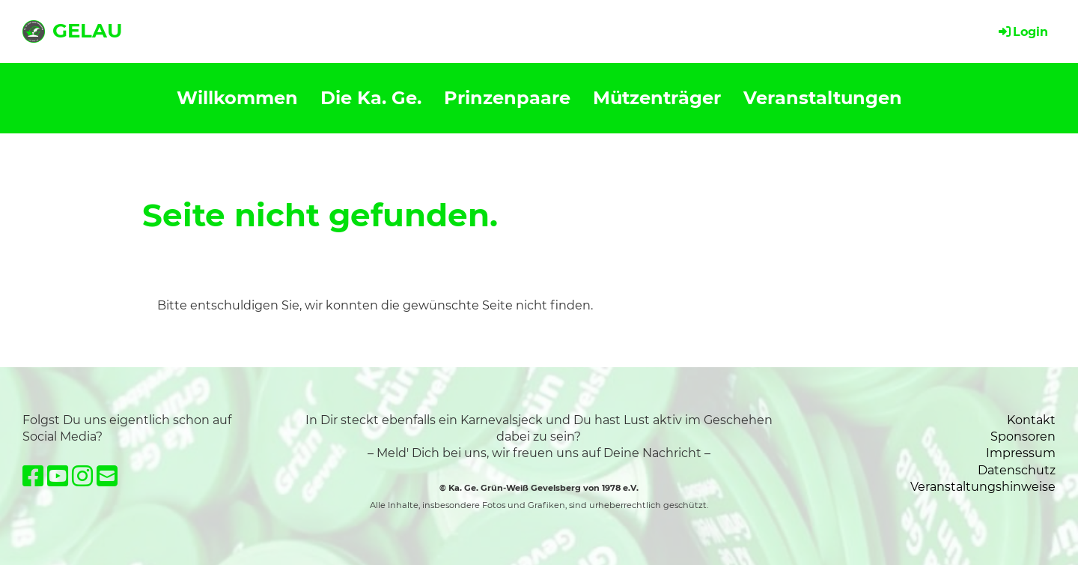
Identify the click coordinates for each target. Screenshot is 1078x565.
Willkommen (237, 98)
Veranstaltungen (822, 98)
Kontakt (1031, 420)
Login (1022, 32)
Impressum (1021, 453)
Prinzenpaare (507, 98)
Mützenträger (657, 98)
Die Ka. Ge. (370, 98)
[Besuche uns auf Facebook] (32, 476)
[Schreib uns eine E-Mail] (107, 476)
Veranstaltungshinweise (983, 487)
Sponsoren (1023, 436)
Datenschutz (1017, 470)
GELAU (87, 31)
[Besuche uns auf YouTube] (57, 476)
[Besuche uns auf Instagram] (82, 476)
